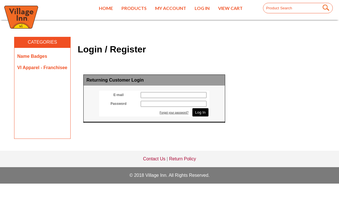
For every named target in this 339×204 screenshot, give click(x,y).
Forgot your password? (174, 112)
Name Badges (32, 56)
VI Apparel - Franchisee (42, 67)
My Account (170, 8)
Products (134, 8)
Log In (202, 8)
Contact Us (154, 158)
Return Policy (182, 158)
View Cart (230, 8)
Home (106, 8)
